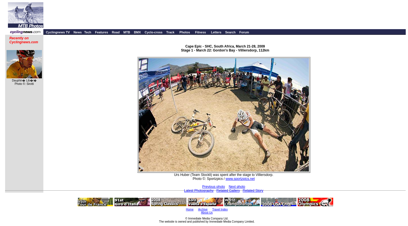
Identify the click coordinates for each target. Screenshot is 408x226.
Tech (87, 32)
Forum (244, 32)
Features (101, 32)
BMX (137, 32)
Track (170, 32)
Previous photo (213, 187)
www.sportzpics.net (240, 179)
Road (116, 32)
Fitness (200, 32)
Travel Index (220, 209)
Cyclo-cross (153, 32)
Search (230, 32)
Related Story (253, 191)
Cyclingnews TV (58, 32)
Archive (202, 209)
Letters (216, 32)
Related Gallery (228, 191)
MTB (126, 32)
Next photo (237, 187)
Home (190, 209)
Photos (184, 32)
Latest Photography (199, 191)
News (78, 32)
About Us (206, 212)
